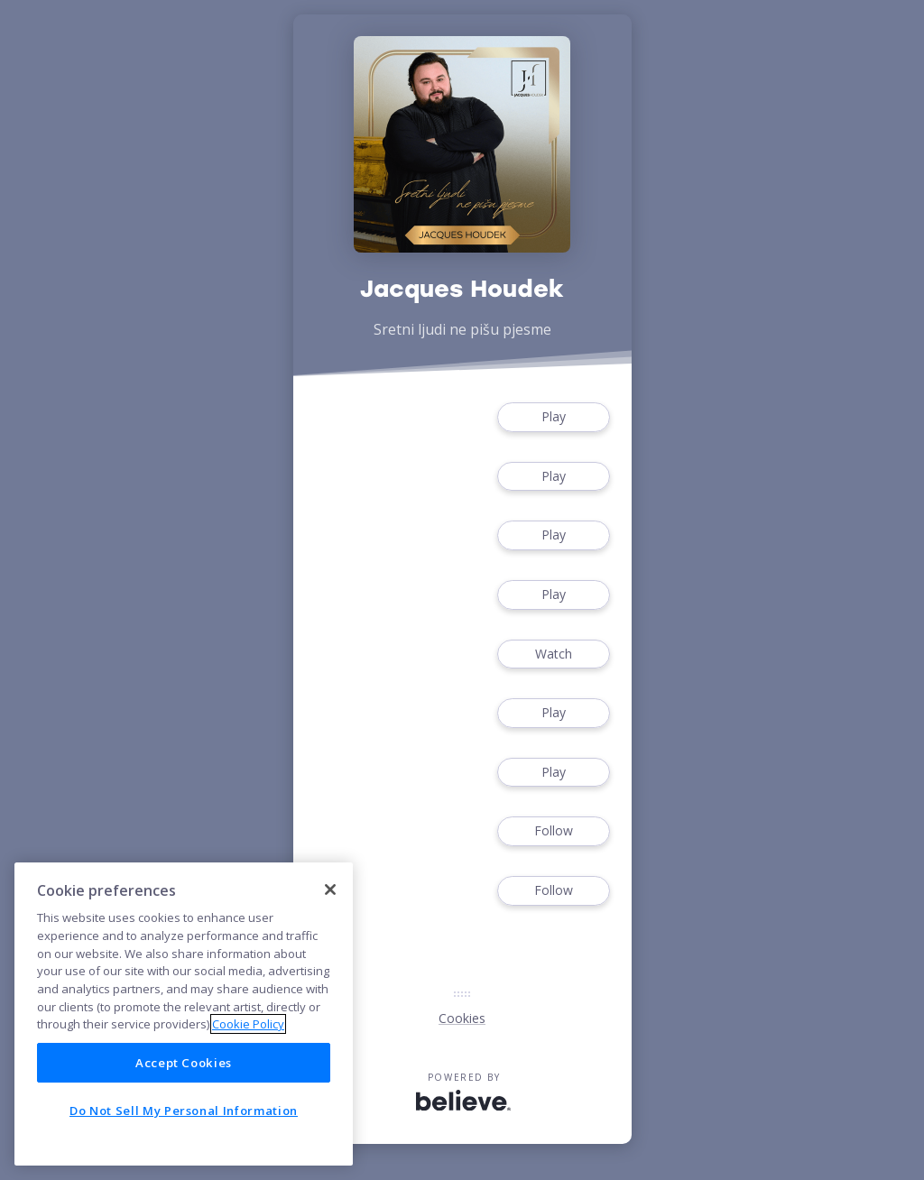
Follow (553, 831)
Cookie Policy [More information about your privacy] (248, 1024)
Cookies (462, 1018)
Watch (553, 654)
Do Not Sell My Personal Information (183, 1110)
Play (553, 417)
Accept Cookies (183, 1063)
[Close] (330, 889)
